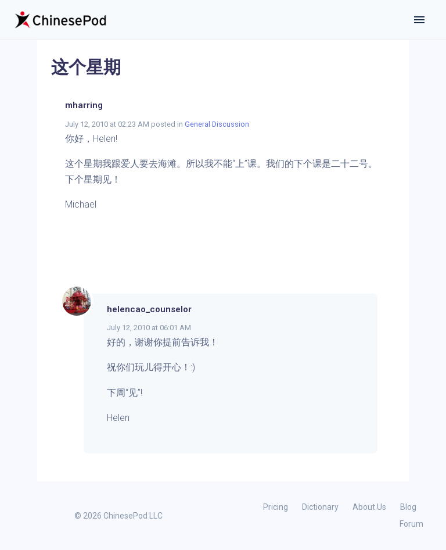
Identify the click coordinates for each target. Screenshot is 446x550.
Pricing (275, 507)
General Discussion (217, 124)
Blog (408, 507)
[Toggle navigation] (419, 19)
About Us (369, 507)
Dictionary (320, 507)
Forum (411, 523)
